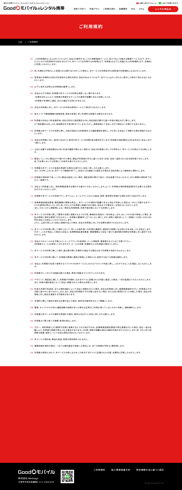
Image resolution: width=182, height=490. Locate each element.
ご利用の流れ (109, 9)
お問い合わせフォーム (147, 3)
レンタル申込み (163, 9)
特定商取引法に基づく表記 (150, 470)
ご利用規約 (99, 470)
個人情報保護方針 (120, 470)
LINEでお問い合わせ (170, 3)
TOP (20, 42)
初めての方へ (80, 9)
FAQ (133, 9)
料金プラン (95, 9)
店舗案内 (123, 9)
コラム (141, 9)
